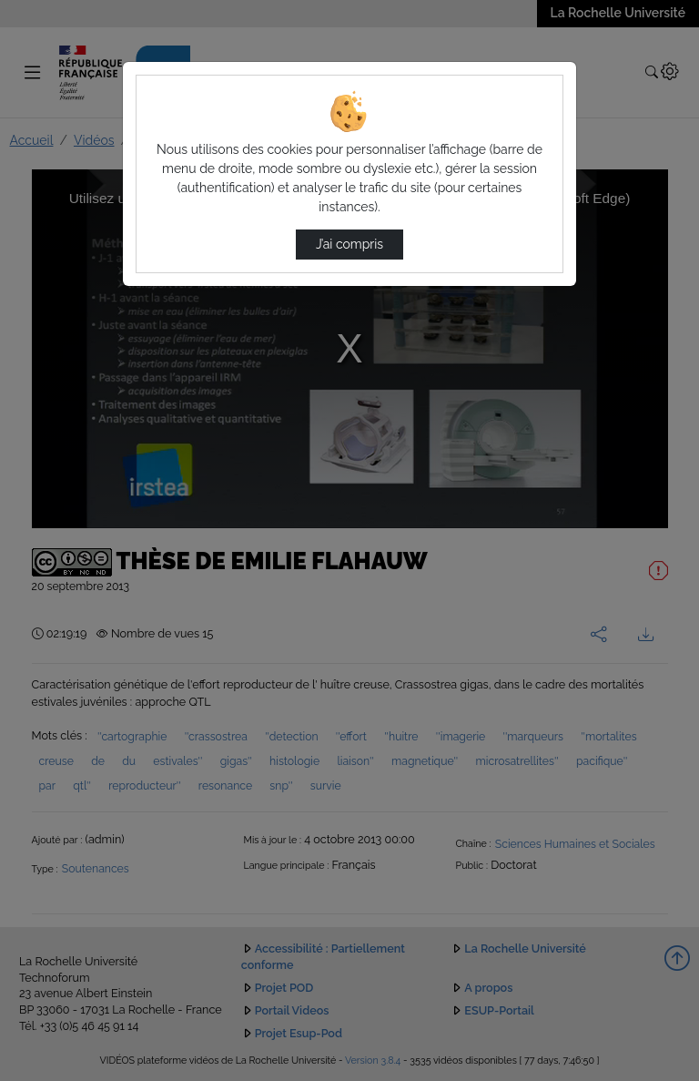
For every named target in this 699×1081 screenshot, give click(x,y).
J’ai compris (349, 244)
